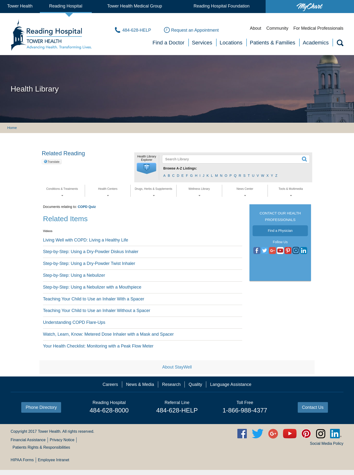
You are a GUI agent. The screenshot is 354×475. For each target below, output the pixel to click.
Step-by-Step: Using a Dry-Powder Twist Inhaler (89, 263)
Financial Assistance (28, 440)
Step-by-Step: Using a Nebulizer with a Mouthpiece (92, 287)
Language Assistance (230, 384)
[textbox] (233, 159)
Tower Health (20, 6)
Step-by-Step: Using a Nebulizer (74, 275)
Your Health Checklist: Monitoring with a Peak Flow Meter (98, 346)
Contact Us (313, 407)
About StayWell (177, 367)
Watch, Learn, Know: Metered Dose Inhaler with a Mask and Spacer (108, 334)
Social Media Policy (326, 443)
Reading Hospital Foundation (221, 6)
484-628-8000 (109, 410)
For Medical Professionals (318, 28)
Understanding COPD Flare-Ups (74, 322)
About (255, 28)
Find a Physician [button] (280, 231)
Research (171, 384)
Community (277, 28)
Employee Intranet (53, 460)
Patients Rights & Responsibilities (41, 447)
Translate (54, 161)
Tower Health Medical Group (134, 6)
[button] (146, 168)
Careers (110, 384)
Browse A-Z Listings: (180, 168)
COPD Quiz (87, 207)
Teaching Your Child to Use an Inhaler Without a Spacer (96, 310)
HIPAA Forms (22, 460)
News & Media (140, 384)
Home (12, 128)
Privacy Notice (62, 440)
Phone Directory (41, 407)
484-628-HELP (177, 410)
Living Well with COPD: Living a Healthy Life (85, 240)
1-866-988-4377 (245, 410)
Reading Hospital (65, 6)
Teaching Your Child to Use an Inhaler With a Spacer (93, 299)
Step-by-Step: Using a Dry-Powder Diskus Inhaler (90, 251)
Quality (195, 384)
